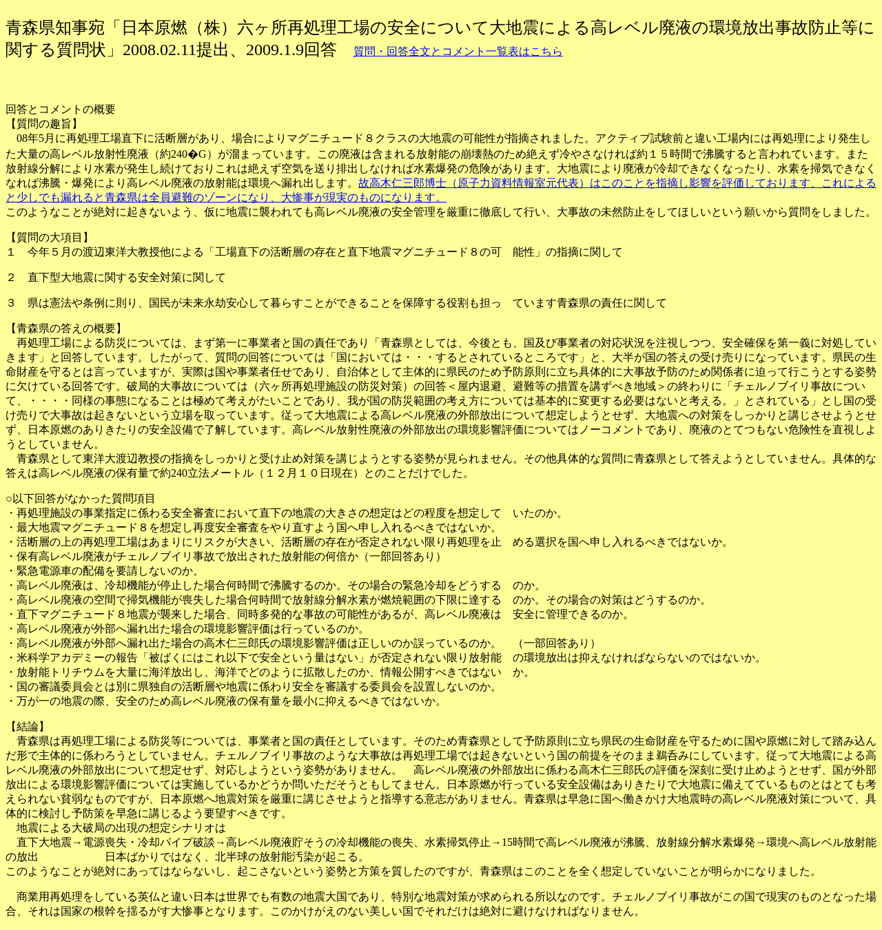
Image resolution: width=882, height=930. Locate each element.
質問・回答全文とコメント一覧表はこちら (458, 51)
